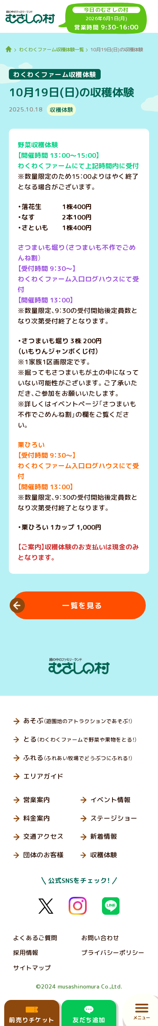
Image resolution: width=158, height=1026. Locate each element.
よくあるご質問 (35, 937)
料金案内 (36, 818)
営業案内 (36, 799)
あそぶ (78, 720)
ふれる (78, 757)
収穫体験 (103, 854)
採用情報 (25, 952)
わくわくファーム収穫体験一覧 (51, 49)
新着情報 (103, 836)
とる (80, 739)
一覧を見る (82, 605)
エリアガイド (43, 776)
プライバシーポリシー (113, 952)
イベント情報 (110, 799)
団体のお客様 (43, 854)
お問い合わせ (100, 937)
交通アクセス (43, 836)
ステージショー (113, 818)
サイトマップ (32, 967)
